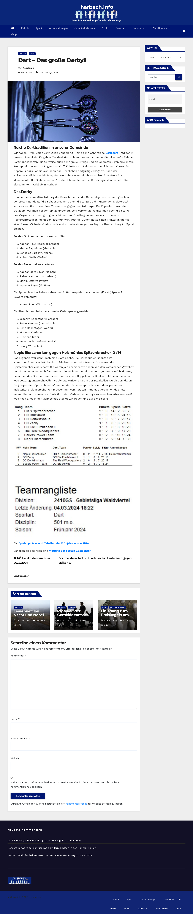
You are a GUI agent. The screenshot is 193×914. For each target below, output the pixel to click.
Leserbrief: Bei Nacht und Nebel (29, 613)
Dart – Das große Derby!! (52, 60)
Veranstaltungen (58, 28)
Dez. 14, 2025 (23, 620)
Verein (121, 28)
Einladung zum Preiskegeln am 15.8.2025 (114, 615)
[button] (184, 31)
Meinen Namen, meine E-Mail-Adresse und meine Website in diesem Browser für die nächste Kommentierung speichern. (65, 784)
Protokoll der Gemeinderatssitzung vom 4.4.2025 (62, 855)
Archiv (106, 28)
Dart (41, 72)
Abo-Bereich (161, 28)
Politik (25, 28)
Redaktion (28, 68)
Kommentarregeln (76, 803)
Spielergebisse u (29, 543)
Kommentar (19, 655)
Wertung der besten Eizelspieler (70, 550)
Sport (38, 28)
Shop (15, 34)
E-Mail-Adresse (20, 738)
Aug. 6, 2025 (110, 620)
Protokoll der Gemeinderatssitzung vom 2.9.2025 (72, 615)
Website (15, 758)
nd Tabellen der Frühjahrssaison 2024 (64, 543)
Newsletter (139, 28)
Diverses (22, 53)
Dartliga (48, 72)
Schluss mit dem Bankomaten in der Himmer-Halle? (64, 847)
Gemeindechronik (84, 28)
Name (15, 719)
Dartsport (112, 152)
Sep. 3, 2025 (66, 620)
